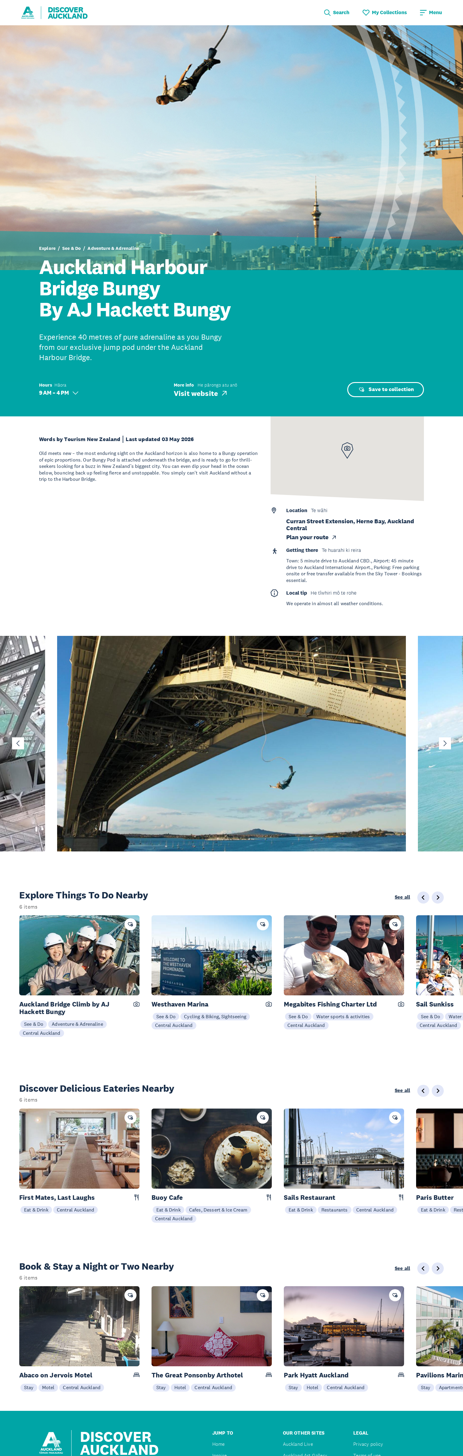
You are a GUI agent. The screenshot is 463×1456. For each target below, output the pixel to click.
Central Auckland (41, 1033)
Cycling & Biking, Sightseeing (215, 1016)
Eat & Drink (36, 1210)
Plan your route (311, 537)
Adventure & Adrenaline (113, 248)
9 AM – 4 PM (58, 392)
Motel (48, 1387)
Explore (47, 248)
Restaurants (334, 1210)
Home (218, 1444)
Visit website (201, 393)
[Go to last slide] (18, 743)
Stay (29, 1387)
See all (402, 897)
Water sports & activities (343, 1016)
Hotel (180, 1387)
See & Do (71, 248)
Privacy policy (368, 1444)
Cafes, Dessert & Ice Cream (218, 1210)
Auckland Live (298, 1444)
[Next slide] (445, 743)
